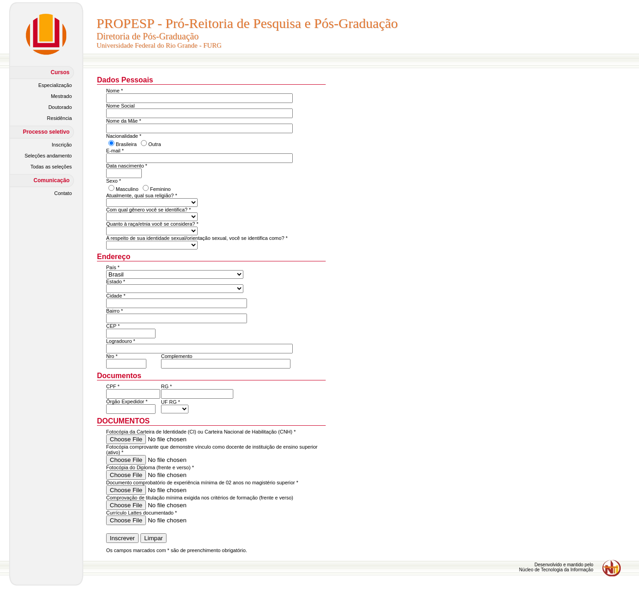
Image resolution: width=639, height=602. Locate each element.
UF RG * (170, 402)
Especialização (55, 85)
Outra (154, 144)
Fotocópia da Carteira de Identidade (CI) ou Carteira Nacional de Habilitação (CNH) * (201, 431)
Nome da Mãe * (123, 121)
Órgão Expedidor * (127, 401)
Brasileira (126, 144)
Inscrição (62, 144)
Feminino (160, 189)
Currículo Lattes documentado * (141, 512)
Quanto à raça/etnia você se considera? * (152, 224)
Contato (63, 193)
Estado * (115, 281)
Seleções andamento (48, 155)
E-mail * (115, 150)
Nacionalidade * (123, 136)
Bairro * (114, 311)
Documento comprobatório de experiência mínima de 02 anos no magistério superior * (202, 482)
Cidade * (115, 295)
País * (112, 267)
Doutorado (60, 107)
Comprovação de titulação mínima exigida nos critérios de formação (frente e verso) (199, 497)
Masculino (127, 189)
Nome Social (120, 105)
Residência (59, 118)
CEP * (113, 326)
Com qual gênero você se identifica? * (148, 209)
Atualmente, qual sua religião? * (141, 195)
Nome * (114, 90)
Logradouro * (120, 341)
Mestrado (61, 96)
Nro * (112, 356)
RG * (166, 386)
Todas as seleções (51, 166)
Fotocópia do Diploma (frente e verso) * (150, 467)
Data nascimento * (126, 165)
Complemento (176, 356)
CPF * (112, 386)
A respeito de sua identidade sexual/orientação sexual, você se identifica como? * (197, 238)
